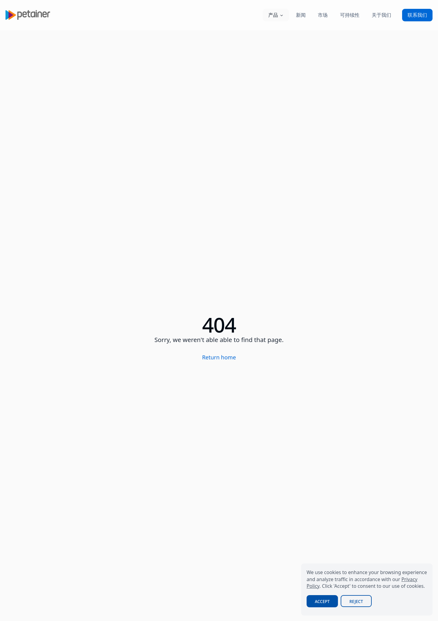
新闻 (301, 15)
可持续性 (350, 15)
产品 (275, 15)
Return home (219, 357)
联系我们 (417, 15)
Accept (322, 601)
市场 (323, 15)
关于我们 (381, 15)
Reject (356, 601)
